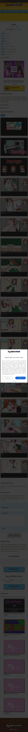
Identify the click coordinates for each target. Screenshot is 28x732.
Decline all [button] (7, 378)
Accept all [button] (20, 377)
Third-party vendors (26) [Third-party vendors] (12, 367)
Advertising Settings (5, 373)
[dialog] (14, 366)
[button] (14, 381)
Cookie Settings (6, 374)
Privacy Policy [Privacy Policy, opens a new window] (11, 374)
